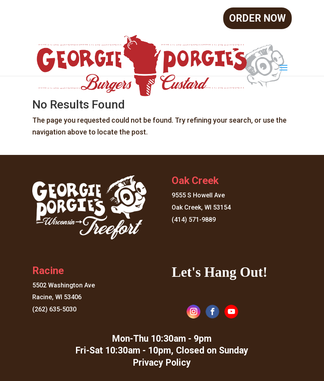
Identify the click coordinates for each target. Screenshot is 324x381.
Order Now (257, 18)
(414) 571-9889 (194, 219)
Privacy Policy (162, 362)
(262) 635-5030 (54, 309)
